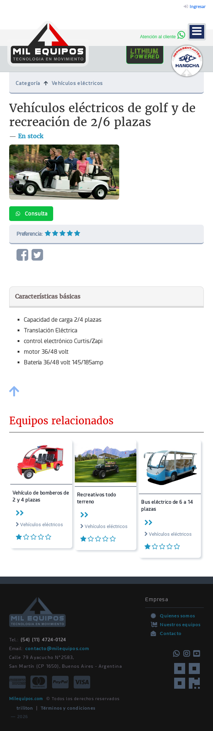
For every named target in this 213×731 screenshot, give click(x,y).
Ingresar (195, 6)
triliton (21, 708)
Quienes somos (177, 615)
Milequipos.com (26, 698)
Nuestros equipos (180, 624)
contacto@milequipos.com (57, 648)
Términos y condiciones (68, 708)
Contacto (170, 633)
